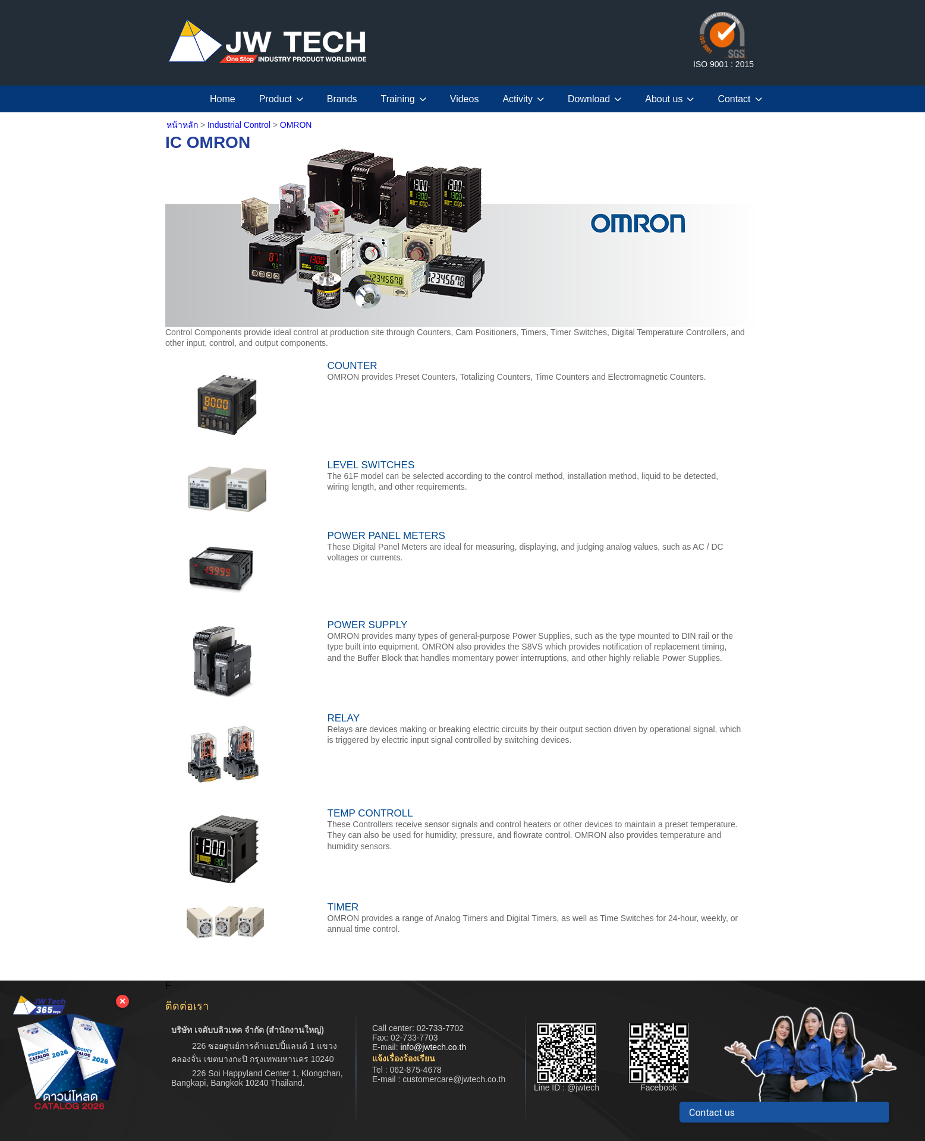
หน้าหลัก (182, 125)
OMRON (296, 125)
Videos (464, 99)
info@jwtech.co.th (433, 1047)
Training (403, 99)
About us (669, 99)
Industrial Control (240, 125)
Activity (523, 99)
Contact (740, 99)
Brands (342, 99)
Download (594, 99)
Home (222, 99)
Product (281, 99)
